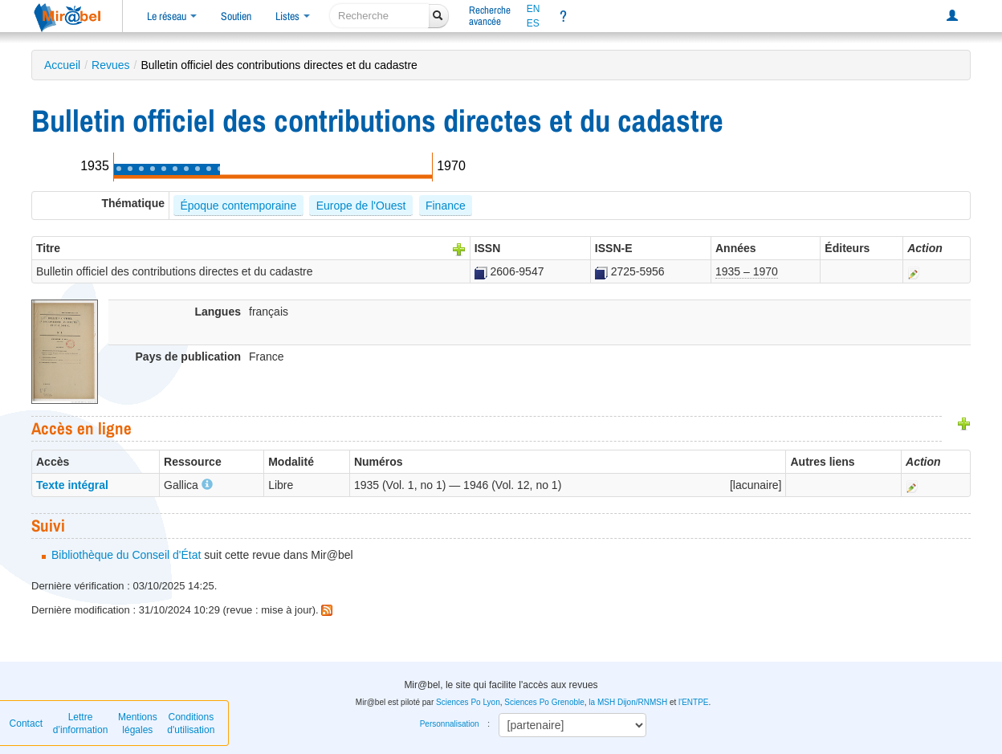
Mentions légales (137, 723)
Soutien (236, 16)
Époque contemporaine (238, 205)
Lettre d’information (80, 723)
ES (533, 23)
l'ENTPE (693, 702)
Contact (26, 723)
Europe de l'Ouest (361, 205)
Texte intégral (72, 485)
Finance (446, 205)
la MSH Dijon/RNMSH (628, 702)
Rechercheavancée (490, 15)
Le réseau (172, 16)
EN (533, 8)
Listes (292, 16)
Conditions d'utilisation (190, 723)
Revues (110, 65)
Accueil (62, 65)
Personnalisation (449, 723)
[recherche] (379, 15)
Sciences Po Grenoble (544, 702)
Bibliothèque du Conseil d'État (126, 554)
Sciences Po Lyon (468, 702)
